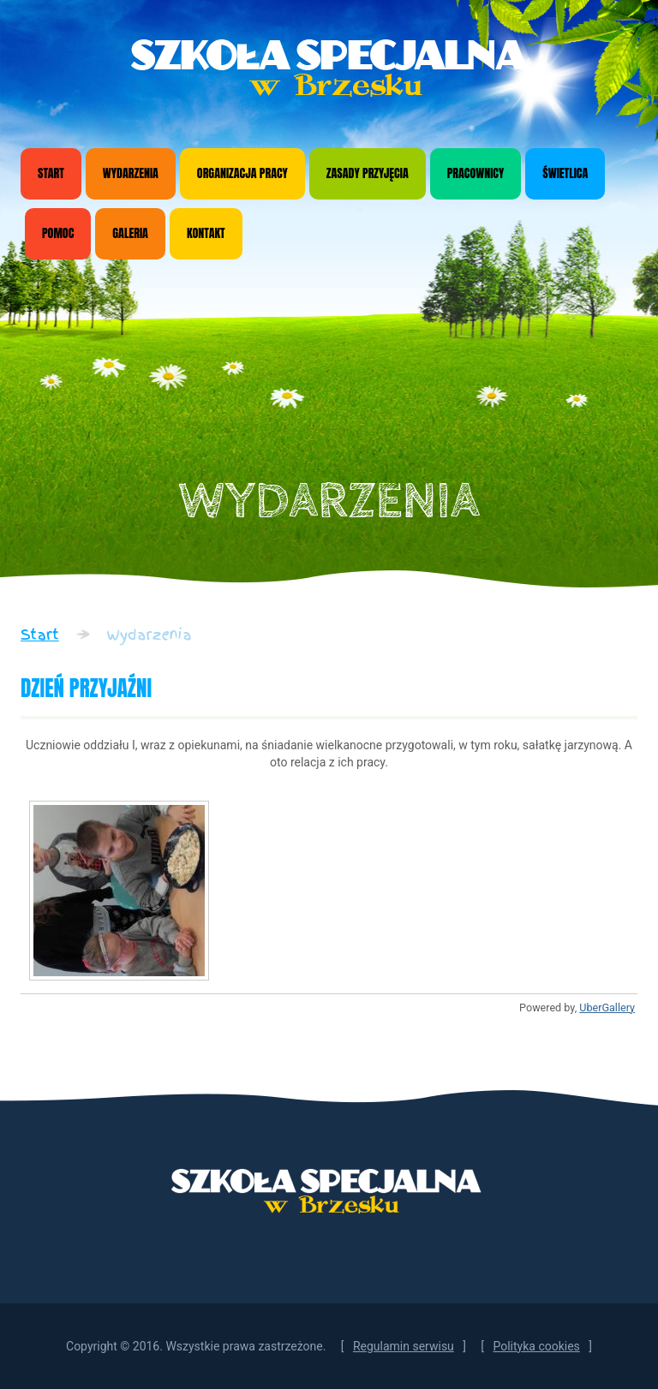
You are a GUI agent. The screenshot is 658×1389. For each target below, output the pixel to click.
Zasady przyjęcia (367, 173)
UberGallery (607, 1007)
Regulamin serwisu (403, 1346)
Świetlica (565, 173)
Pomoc (58, 233)
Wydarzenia (131, 173)
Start (51, 173)
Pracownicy (476, 173)
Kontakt (206, 233)
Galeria (130, 233)
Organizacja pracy (242, 173)
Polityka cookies (536, 1346)
